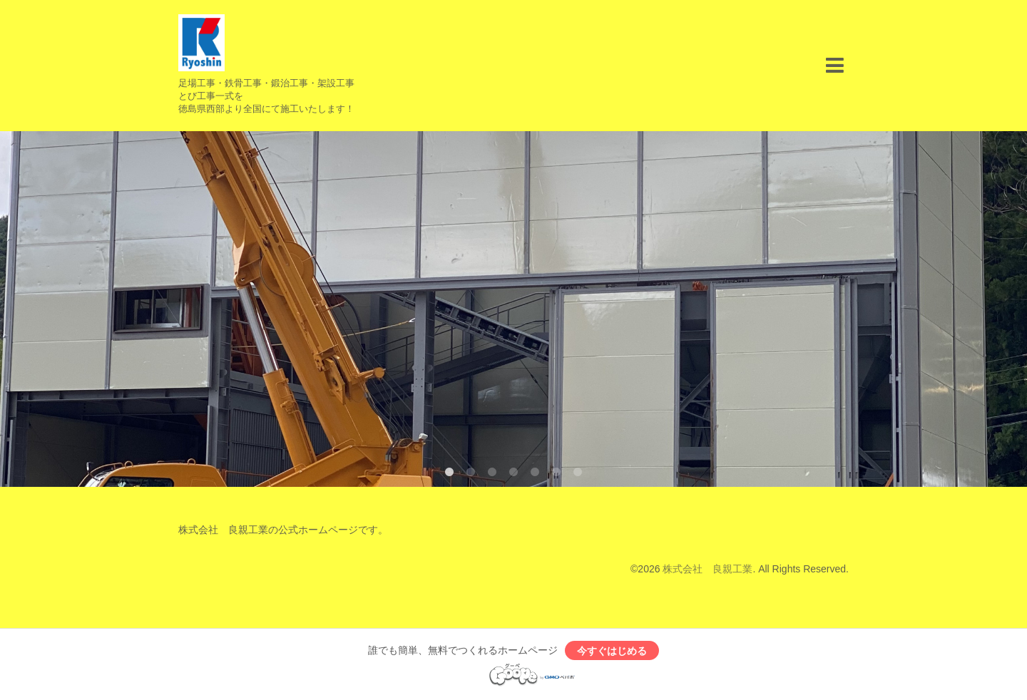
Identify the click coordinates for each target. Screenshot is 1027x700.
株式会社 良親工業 (707, 569)
